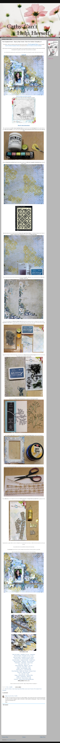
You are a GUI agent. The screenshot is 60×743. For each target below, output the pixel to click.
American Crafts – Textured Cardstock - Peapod (23, 658)
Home (24, 737)
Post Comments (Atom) (11, 739)
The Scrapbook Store (38, 688)
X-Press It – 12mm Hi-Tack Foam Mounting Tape (24, 679)
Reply (6, 701)
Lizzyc (6, 695)
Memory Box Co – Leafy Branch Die (23, 669)
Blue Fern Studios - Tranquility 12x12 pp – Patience (23, 657)
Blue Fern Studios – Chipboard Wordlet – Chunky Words (23, 660)
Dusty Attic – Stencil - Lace (23, 664)
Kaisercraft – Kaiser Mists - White (24, 666)
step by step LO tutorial (29, 688)
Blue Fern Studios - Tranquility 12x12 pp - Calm (23, 655)
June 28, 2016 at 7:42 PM (12, 695)
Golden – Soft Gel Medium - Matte (24, 668)
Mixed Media (22, 688)
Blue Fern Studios (8, 688)
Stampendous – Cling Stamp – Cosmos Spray (24, 662)
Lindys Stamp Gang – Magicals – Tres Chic (23, 665)
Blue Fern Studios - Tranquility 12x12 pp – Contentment (24, 654)
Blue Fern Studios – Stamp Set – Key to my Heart (24, 661)
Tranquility (4, 690)
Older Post (42, 737)
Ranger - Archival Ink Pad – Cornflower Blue (24, 675)
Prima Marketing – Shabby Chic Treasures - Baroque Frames (24, 671)
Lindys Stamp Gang (15, 688)
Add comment (5, 704)
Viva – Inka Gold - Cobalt (24, 673)
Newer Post (5, 737)
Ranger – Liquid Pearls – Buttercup (24, 676)
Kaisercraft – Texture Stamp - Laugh (23, 677)
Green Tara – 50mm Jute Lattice (23, 672)
